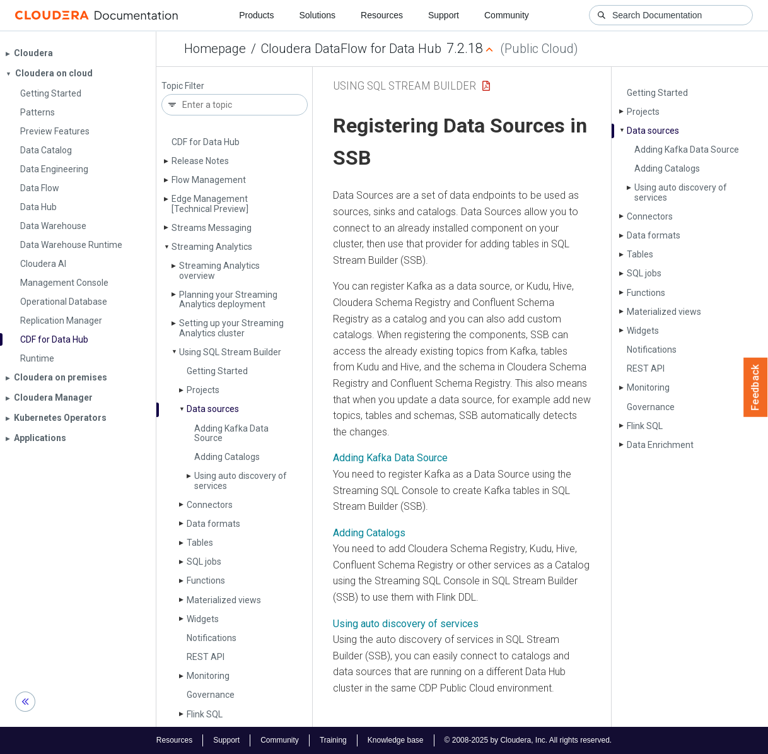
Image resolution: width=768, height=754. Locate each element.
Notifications (211, 638)
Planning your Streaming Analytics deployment (228, 299)
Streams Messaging (212, 228)
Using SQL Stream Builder (230, 352)
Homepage (215, 48)
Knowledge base (396, 740)
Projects (203, 390)
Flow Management (209, 180)
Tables (200, 543)
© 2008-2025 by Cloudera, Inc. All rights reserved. (528, 740)
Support (443, 15)
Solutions (317, 15)
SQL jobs (204, 562)
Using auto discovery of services (240, 480)
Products (256, 15)
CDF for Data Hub (206, 142)
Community (506, 15)
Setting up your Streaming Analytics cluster (231, 328)
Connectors (210, 505)
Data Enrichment (660, 445)
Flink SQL (205, 714)
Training (333, 740)
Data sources (213, 409)
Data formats (213, 524)
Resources (382, 15)
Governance (211, 695)
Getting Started (217, 371)
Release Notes (200, 161)
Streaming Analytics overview (219, 270)
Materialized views (224, 600)
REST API (205, 657)
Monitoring (208, 676)
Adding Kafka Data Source (231, 433)
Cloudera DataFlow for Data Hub (351, 48)
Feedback (756, 387)
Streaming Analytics (212, 247)
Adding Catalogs (227, 457)
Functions (206, 580)
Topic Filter (182, 86)
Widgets (203, 619)
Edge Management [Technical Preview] (210, 203)
